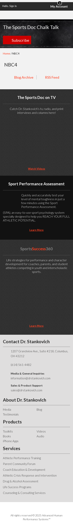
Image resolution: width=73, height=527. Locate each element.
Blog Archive (23, 77)
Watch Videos (36, 168)
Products (12, 421)
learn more (36, 230)
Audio (40, 436)
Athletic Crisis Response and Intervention (30, 475)
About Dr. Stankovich (24, 400)
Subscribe (20, 40)
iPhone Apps (10, 441)
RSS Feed (52, 77)
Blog (39, 409)
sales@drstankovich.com (26, 390)
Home (6, 53)
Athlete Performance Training (22, 458)
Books (7, 436)
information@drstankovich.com (30, 378)
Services (11, 448)
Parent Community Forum (19, 464)
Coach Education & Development (24, 469)
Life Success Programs (17, 487)
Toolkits (8, 431)
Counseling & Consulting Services (24, 493)
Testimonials (11, 414)
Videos (41, 431)
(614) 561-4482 (21, 364)
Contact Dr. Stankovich (26, 341)
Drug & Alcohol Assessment (20, 481)
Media (7, 409)
